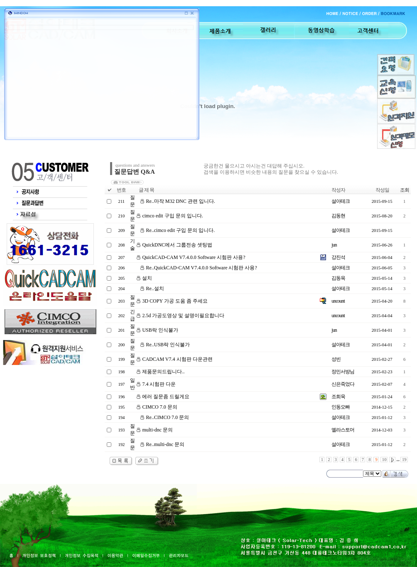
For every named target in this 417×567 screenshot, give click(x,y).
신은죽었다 (342, 384)
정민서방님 (342, 372)
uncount (338, 301)
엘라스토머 (342, 430)
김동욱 (338, 278)
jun (333, 245)
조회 (404, 190)
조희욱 (338, 396)
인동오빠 (340, 407)
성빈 (336, 359)
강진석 (338, 257)
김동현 (338, 216)
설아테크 (340, 201)
